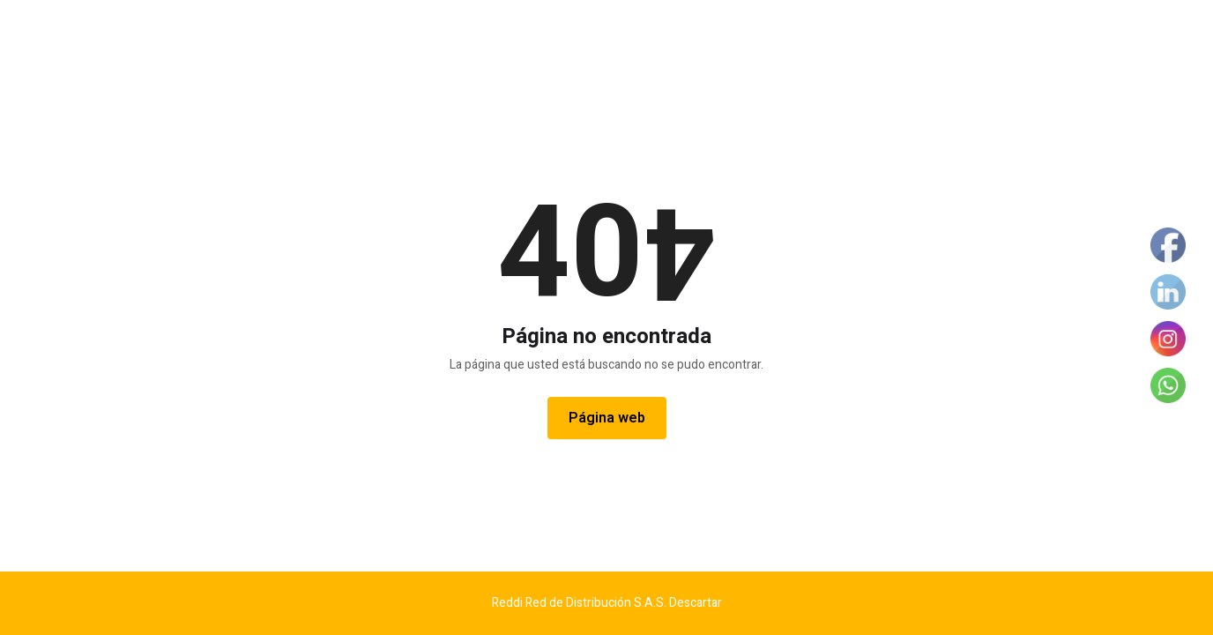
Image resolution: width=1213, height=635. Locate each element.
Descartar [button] (695, 603)
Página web (607, 418)
